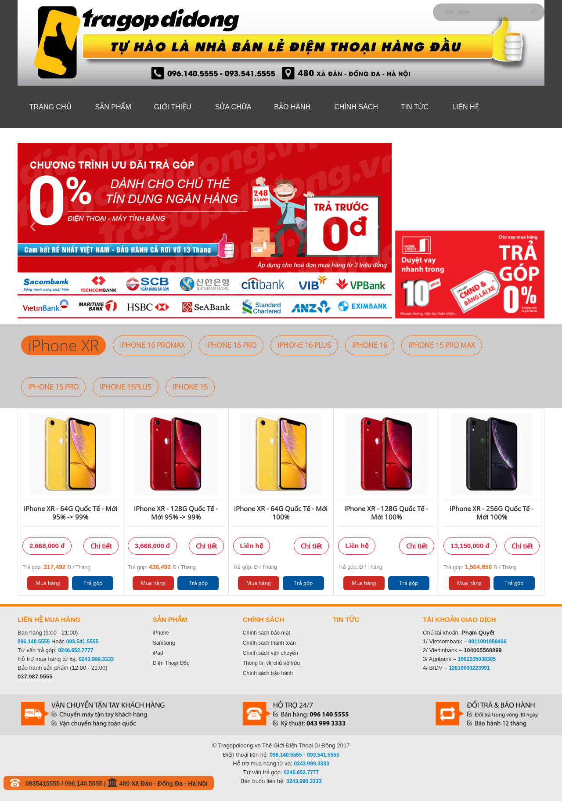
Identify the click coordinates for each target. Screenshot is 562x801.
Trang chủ (50, 107)
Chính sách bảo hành (268, 673)
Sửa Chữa (233, 107)
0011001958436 (487, 642)
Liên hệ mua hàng (49, 619)
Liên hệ (465, 107)
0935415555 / (45, 783)
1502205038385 (477, 659)
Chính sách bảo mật (266, 633)
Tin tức (415, 107)
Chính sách (356, 107)
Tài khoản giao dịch (459, 619)
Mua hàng (48, 583)
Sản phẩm (113, 107)
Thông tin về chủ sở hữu (271, 663)
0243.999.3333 (96, 659)
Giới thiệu (172, 107)
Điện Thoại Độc (171, 663)
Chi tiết (101, 545)
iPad (158, 653)
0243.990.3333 (303, 781)
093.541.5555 (82, 642)
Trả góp (92, 583)
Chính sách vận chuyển (270, 653)
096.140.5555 (34, 642)
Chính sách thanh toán (269, 643)
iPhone (161, 633)
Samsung (164, 643)
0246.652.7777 (75, 650)
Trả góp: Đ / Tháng (56, 566)
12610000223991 (469, 668)
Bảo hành (292, 107)
